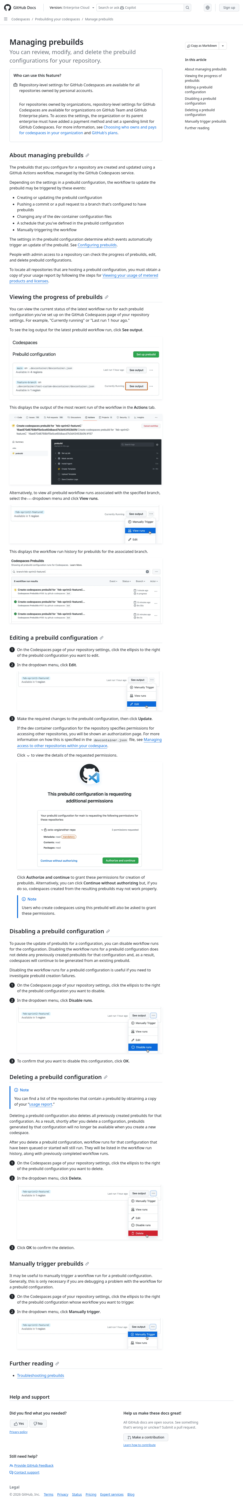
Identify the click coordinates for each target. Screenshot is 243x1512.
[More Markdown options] (223, 46)
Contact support (24, 1472)
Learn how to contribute (139, 1445)
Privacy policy (18, 1432)
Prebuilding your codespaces (57, 19)
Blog (131, 1494)
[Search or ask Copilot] (143, 7)
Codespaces (20, 19)
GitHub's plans (104, 132)
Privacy (62, 1494)
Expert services (112, 1494)
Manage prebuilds (99, 19)
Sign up (229, 7)
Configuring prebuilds (97, 245)
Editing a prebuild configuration (56, 637)
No (38, 1423)
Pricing (91, 1494)
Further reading (34, 1363)
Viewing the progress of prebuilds (58, 297)
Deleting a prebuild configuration (58, 1077)
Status (77, 1494)
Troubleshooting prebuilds (40, 1375)
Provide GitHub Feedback (31, 1465)
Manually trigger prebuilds (49, 1263)
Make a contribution (145, 1437)
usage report (40, 1104)
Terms (48, 1494)
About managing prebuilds (49, 155)
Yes (19, 1423)
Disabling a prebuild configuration (59, 931)
